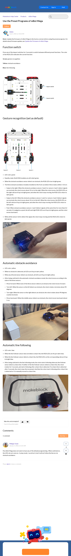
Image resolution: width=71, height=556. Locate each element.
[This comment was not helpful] (66, 450)
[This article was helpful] (22, 422)
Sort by (62, 436)
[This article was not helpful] (27, 422)
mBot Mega (32, 16)
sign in (8, 464)
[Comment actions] (66, 454)
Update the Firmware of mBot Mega (36, 41)
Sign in (53, 7)
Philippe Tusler (13, 443)
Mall (63, 7)
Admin (11, 32)
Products (23, 16)
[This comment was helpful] (66, 444)
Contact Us (44, 7)
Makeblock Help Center (10, 16)
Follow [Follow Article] (6, 26)
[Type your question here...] (58, 17)
